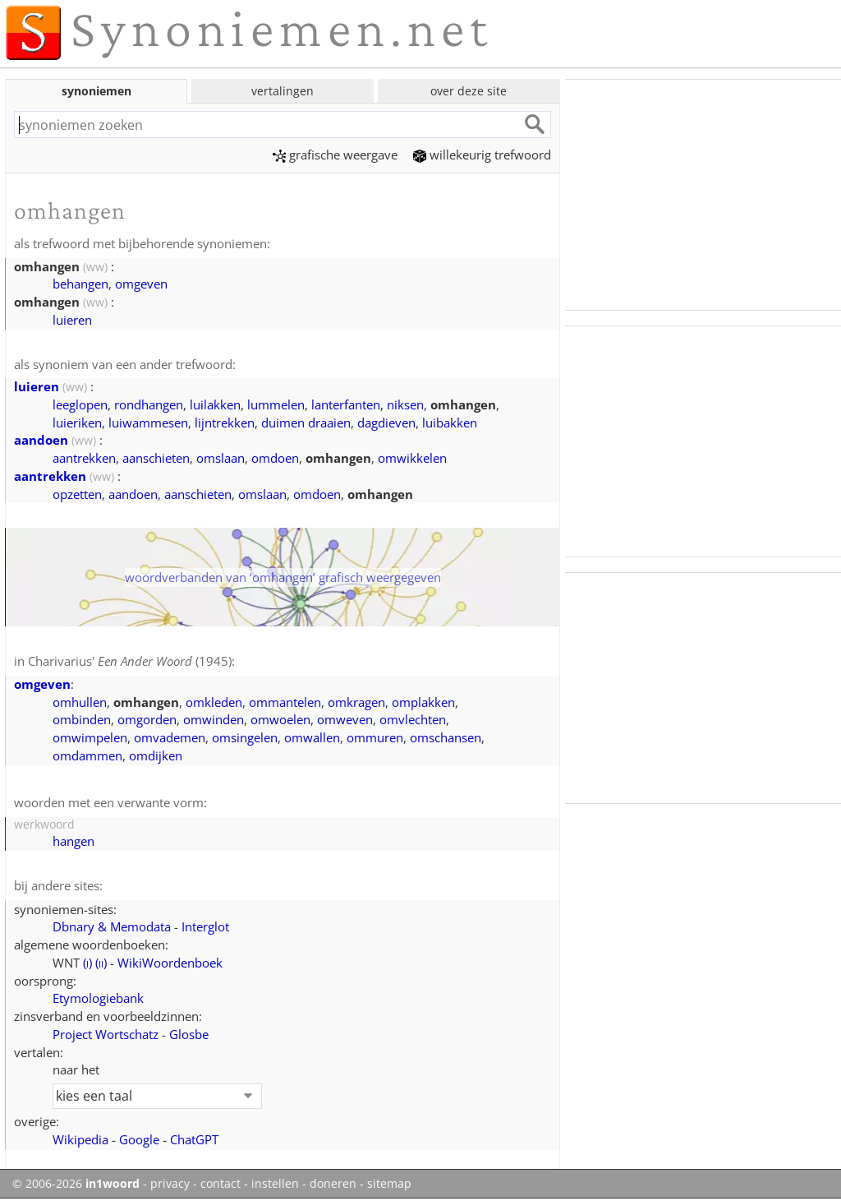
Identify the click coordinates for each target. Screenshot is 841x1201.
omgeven (141, 283)
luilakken (215, 404)
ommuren (375, 737)
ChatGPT (194, 1139)
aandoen (41, 440)
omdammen (87, 755)
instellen (275, 1183)
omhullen (80, 702)
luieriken (77, 422)
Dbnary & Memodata (112, 926)
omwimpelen (90, 737)
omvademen (169, 737)
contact (220, 1183)
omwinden (213, 719)
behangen (80, 283)
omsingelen (245, 737)
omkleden (214, 702)
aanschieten (156, 458)
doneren (333, 1183)
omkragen (356, 702)
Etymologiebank (98, 998)
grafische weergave (335, 154)
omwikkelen (412, 458)
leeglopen (80, 404)
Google (139, 1139)
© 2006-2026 (76, 1183)
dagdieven (386, 422)
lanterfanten (345, 404)
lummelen (276, 404)
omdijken (155, 755)
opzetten (77, 494)
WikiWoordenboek (170, 962)
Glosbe (189, 1034)
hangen (73, 841)
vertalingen (282, 91)
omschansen (445, 737)
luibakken (449, 422)
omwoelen (280, 719)
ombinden (82, 719)
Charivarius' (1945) (130, 661)
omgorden (147, 719)
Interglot (205, 926)
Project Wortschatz (106, 1034)
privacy (170, 1183)
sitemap (389, 1183)
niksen (405, 404)
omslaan (220, 458)
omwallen (312, 737)
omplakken (423, 702)
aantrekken (84, 458)
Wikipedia (80, 1139)
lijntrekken (225, 422)
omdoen (275, 458)
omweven (345, 719)
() (87, 962)
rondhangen (148, 404)
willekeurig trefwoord (482, 154)
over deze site (468, 91)
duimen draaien (306, 422)
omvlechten (412, 719)
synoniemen (96, 91)
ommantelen (285, 702)
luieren (72, 320)
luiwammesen (148, 422)
